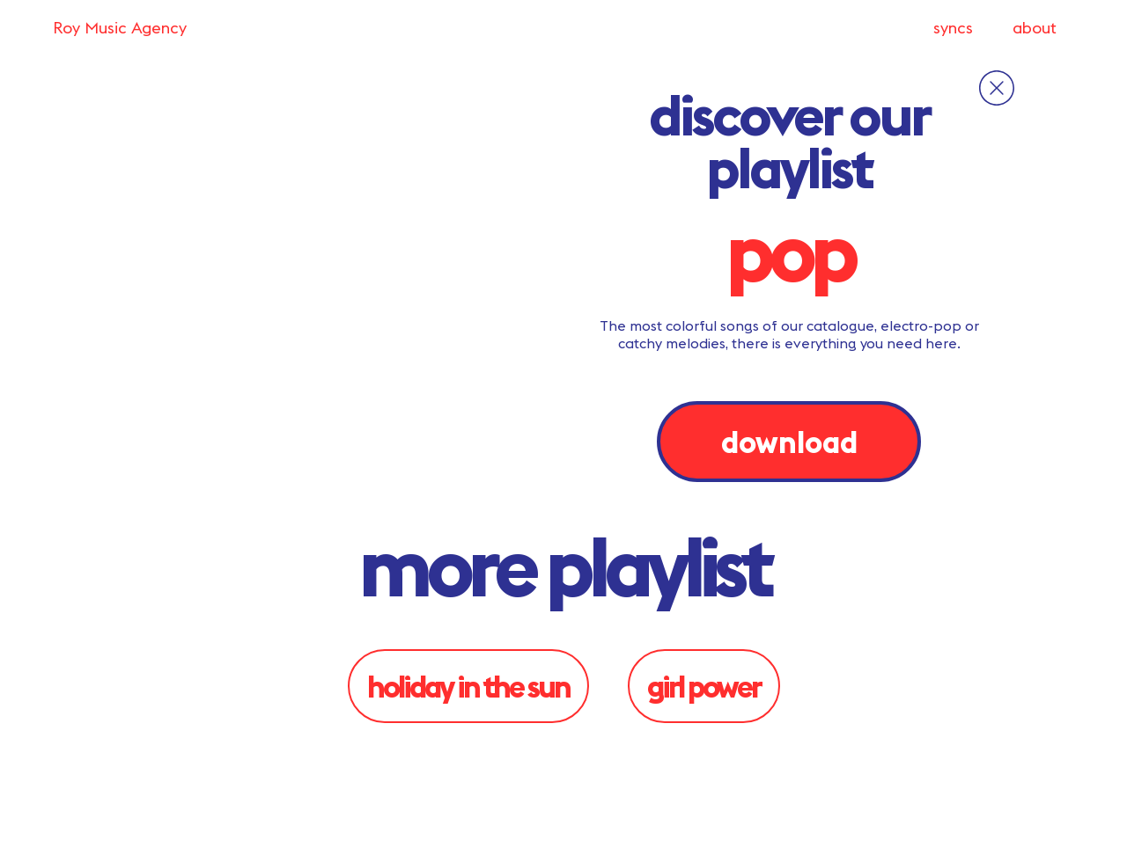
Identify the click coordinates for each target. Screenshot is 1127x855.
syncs (953, 28)
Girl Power (704, 686)
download (789, 441)
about (1035, 28)
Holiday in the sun (468, 686)
